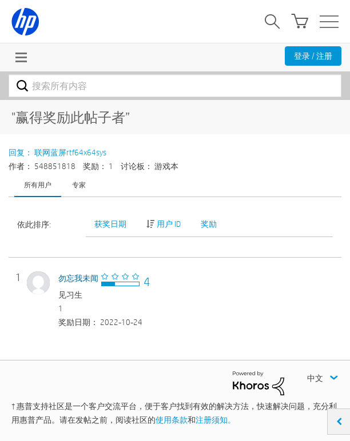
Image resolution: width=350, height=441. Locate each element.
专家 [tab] (79, 184)
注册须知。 (216, 420)
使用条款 (172, 420)
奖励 (209, 224)
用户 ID (169, 224)
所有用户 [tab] (37, 184)
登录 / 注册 (313, 56)
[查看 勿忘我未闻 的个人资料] (78, 278)
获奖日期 (110, 224)
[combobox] (175, 85)
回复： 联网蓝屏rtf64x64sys (57, 152)
